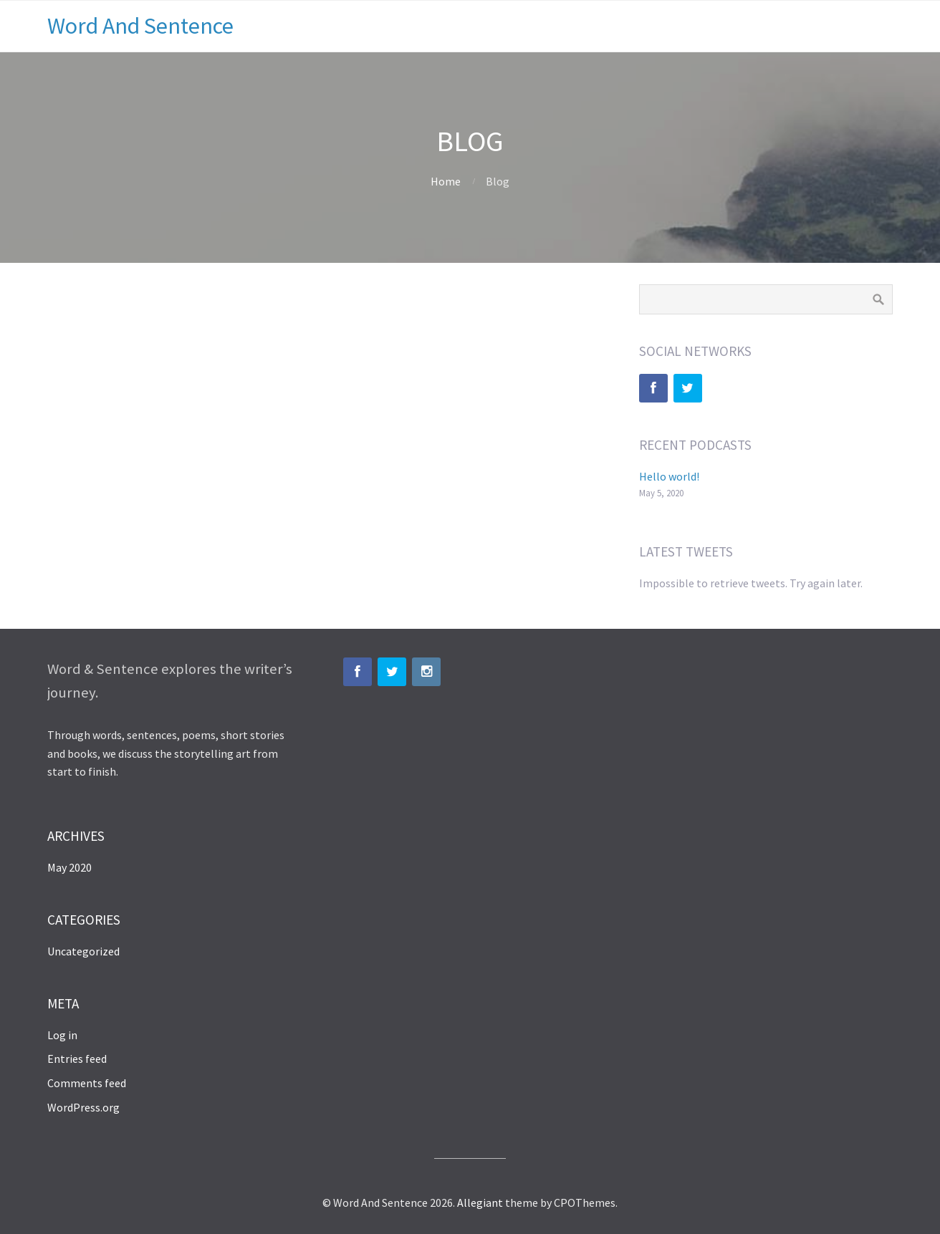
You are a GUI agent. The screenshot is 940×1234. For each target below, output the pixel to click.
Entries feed (77, 1058)
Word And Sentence (140, 25)
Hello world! (669, 476)
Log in (62, 1035)
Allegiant (480, 1202)
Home (446, 181)
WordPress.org (83, 1107)
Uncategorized (83, 951)
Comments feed (86, 1083)
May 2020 (69, 867)
